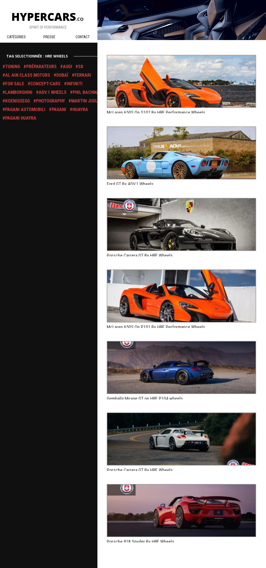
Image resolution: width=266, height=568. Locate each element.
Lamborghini (18, 92)
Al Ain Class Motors (27, 75)
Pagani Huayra (20, 118)
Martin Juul (84, 101)
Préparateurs (41, 66)
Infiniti (75, 83)
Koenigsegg (17, 101)
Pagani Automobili (25, 109)
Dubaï (62, 75)
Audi (67, 66)
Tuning (12, 66)
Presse (49, 37)
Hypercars (47, 16)
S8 (80, 66)
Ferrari (83, 75)
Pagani (59, 109)
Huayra (80, 109)
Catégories (16, 37)
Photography (50, 101)
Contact (83, 37)
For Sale (14, 83)
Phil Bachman (87, 92)
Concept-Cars (45, 83)
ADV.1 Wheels (52, 92)
